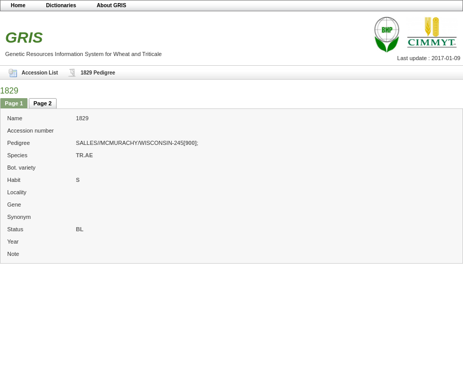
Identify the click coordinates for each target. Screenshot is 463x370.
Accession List (40, 73)
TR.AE (84, 155)
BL (80, 229)
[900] (190, 143)
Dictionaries (61, 5)
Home (18, 5)
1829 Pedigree (98, 73)
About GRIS (111, 5)
